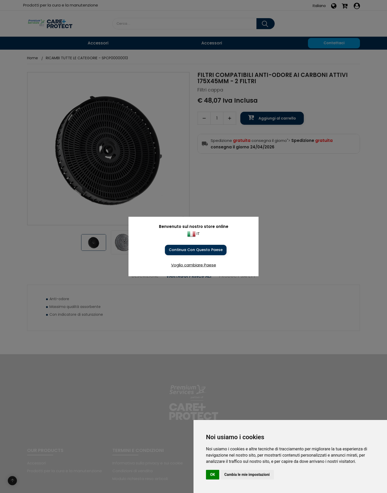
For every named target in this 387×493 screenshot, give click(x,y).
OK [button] (212, 474)
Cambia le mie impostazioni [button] (247, 474)
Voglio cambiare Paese (193, 265)
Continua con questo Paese (196, 249)
